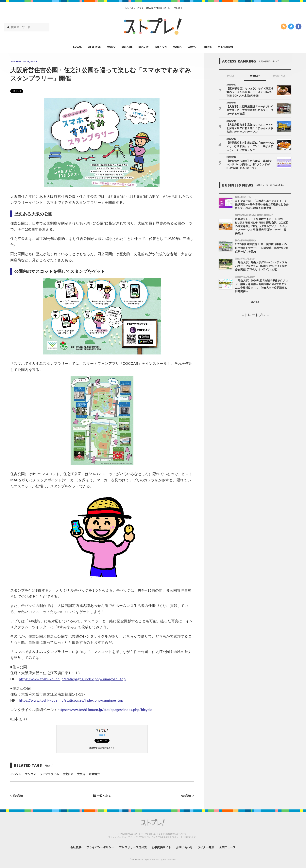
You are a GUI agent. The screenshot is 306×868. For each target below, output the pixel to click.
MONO (111, 46)
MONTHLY (279, 75)
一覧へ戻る (102, 795)
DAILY (230, 75)
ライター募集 (205, 847)
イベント (15, 774)
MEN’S (207, 46)
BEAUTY (144, 46)
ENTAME (127, 46)
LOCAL (77, 46)
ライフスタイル (49, 774)
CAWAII (192, 46)
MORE (254, 301)
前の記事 (17, 795)
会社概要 (75, 847)
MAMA (177, 46)
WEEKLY (255, 75)
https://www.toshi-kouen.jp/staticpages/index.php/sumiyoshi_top (72, 679)
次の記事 (187, 795)
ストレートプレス (255, 315)
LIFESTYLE (94, 46)
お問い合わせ (184, 847)
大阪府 (81, 774)
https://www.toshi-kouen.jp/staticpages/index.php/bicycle (105, 709)
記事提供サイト (161, 847)
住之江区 (68, 774)
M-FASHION (225, 46)
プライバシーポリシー (100, 847)
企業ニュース (227, 847)
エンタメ (30, 774)
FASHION (161, 46)
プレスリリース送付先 (133, 847)
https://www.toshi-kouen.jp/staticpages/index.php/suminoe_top (71, 700)
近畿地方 (94, 774)
